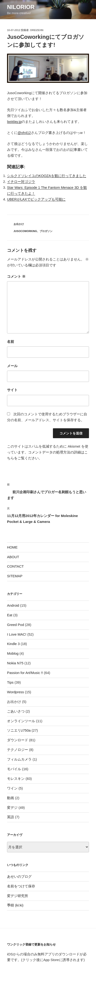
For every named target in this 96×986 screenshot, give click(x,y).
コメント (16, 276)
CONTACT (15, 566)
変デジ (12, 808)
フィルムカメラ (19, 759)
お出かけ (19, 224)
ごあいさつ (16, 711)
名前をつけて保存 (21, 886)
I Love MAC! (16, 634)
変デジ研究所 (17, 896)
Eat (9, 615)
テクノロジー (17, 750)
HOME (12, 547)
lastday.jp (14, 122)
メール (12, 366)
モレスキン (16, 779)
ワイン (12, 788)
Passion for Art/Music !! (25, 673)
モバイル (14, 769)
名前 (10, 342)
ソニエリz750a (19, 730)
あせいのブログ (19, 876)
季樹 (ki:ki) (15, 905)
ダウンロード (17, 740)
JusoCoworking (25, 231)
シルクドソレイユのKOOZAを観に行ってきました (46, 176)
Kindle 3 (13, 644)
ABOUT (13, 557)
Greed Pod (15, 625)
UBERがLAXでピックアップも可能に (36, 199)
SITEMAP (14, 576)
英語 (10, 817)
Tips (10, 682)
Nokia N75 (15, 663)
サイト (12, 390)
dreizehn (36, 30)
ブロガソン (46, 231)
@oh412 (24, 133)
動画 (10, 798)
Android (13, 605)
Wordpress (15, 692)
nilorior (20, 7)
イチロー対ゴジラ (21, 182)
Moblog (12, 653)
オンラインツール (21, 721)
